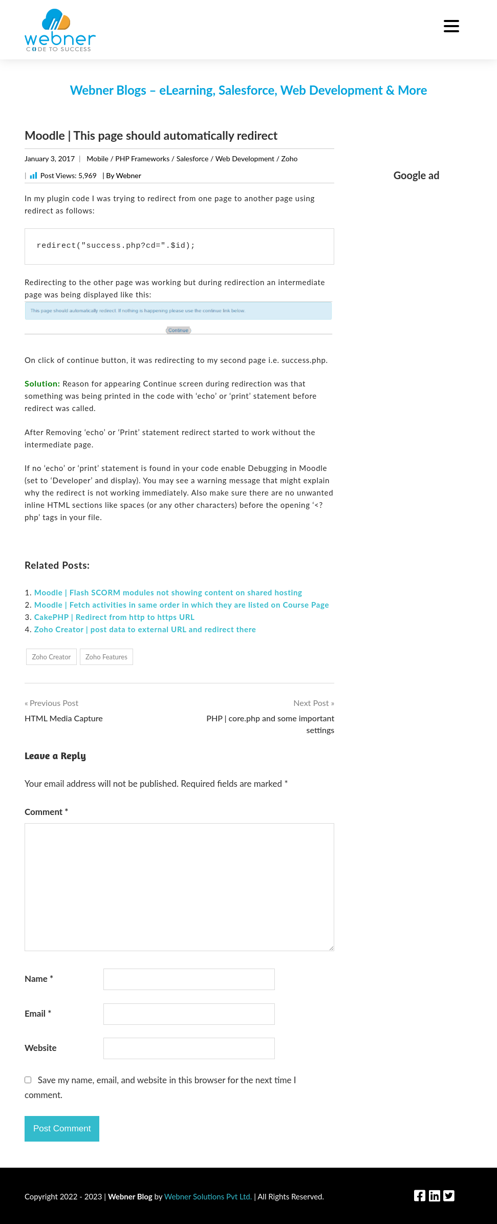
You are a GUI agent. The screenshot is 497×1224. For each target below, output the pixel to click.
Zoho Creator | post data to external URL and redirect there (145, 629)
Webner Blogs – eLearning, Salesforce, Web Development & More (248, 89)
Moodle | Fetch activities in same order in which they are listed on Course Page (182, 604)
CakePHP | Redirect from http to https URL (114, 616)
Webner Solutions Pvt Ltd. (208, 1196)
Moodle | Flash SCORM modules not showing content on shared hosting (168, 592)
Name (39, 978)
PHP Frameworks (142, 158)
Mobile (98, 158)
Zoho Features (106, 657)
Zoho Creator (51, 657)
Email (38, 1013)
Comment (47, 811)
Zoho (290, 158)
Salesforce (193, 158)
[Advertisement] (416, 344)
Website (41, 1047)
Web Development (244, 158)
